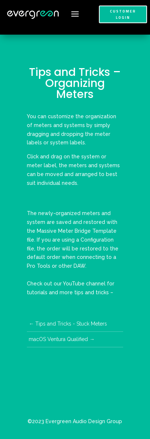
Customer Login (123, 14)
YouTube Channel (50, 301)
